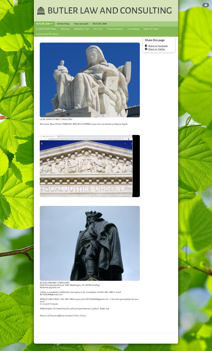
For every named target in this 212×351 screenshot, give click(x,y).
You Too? (98, 29)
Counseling (133, 29)
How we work (81, 23)
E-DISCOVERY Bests (46, 29)
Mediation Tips (81, 29)
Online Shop (63, 23)
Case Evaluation (115, 29)
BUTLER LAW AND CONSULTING (109, 10)
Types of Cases (150, 29)
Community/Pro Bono (47, 34)
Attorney (65, 29)
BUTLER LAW (43, 23)
